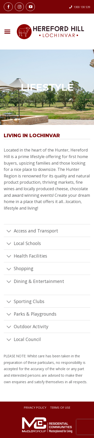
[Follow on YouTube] (30, 7)
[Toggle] (9, 231)
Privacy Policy (35, 407)
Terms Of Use (60, 407)
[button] (7, 31)
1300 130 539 (82, 7)
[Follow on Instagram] (19, 7)
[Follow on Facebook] (8, 7)
